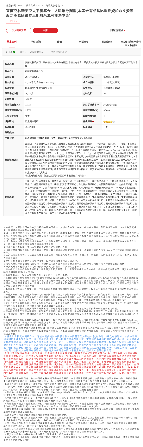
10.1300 (9, 51)
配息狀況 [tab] (107, 41)
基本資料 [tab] (12, 41)
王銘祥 (115, 77)
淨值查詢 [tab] (36, 41)
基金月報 (88, 138)
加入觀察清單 (19, 30)
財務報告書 (30, 138)
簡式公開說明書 (59, 138)
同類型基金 (117, 30)
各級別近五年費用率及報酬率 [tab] (131, 43)
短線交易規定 (75, 138)
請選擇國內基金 (60, 52)
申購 (45, 30)
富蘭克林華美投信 (39, 52)
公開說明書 (43, 138)
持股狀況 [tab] (83, 41)
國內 (23, 52)
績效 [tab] (59, 41)
